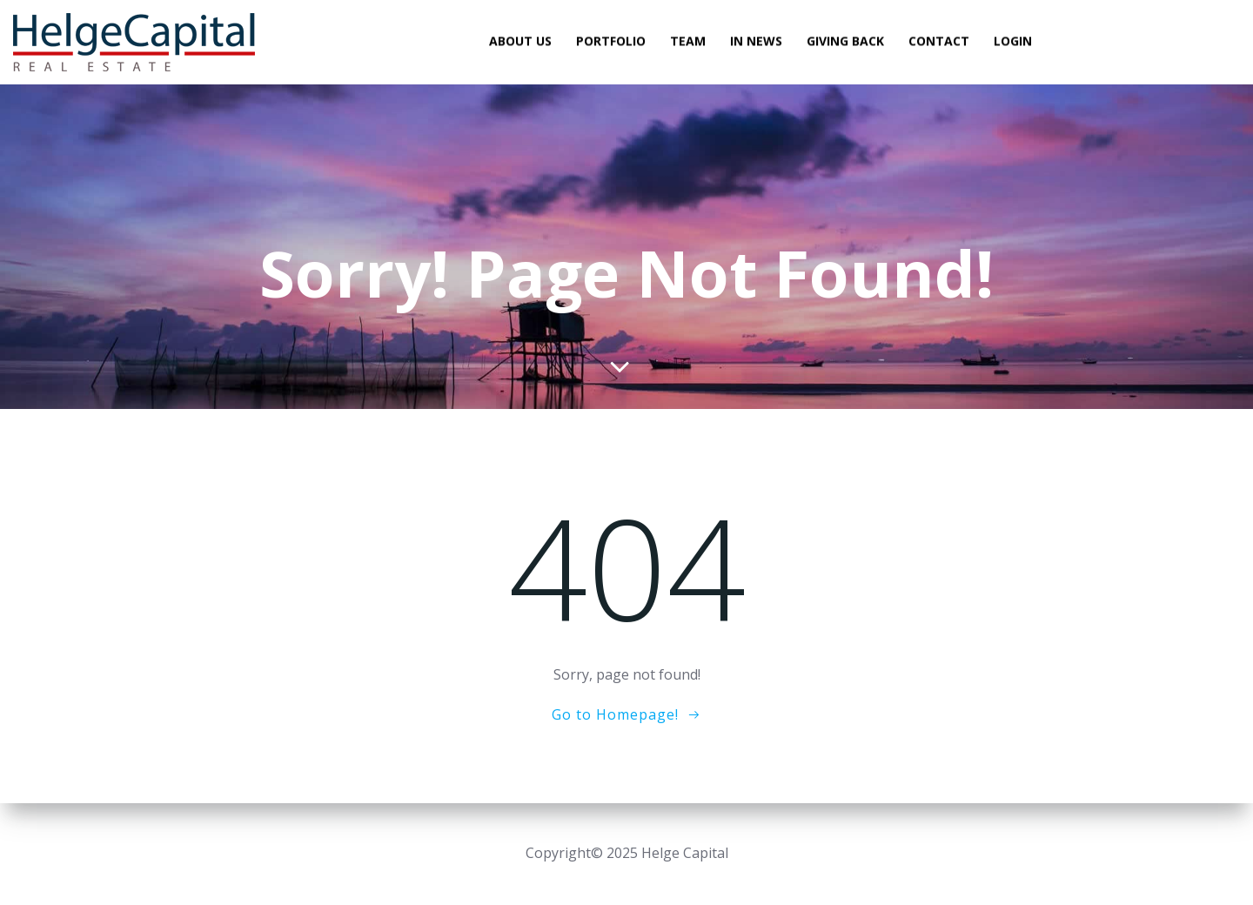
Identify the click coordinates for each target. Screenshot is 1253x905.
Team (688, 41)
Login (1013, 41)
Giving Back (845, 41)
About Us (520, 41)
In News (756, 41)
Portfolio (611, 41)
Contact (938, 41)
